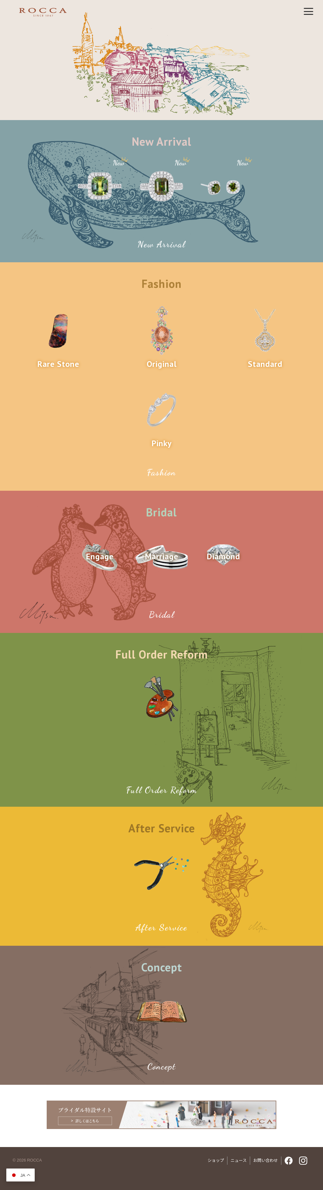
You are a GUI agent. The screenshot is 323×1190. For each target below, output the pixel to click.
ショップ (216, 1160)
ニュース (239, 1160)
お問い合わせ (265, 1160)
